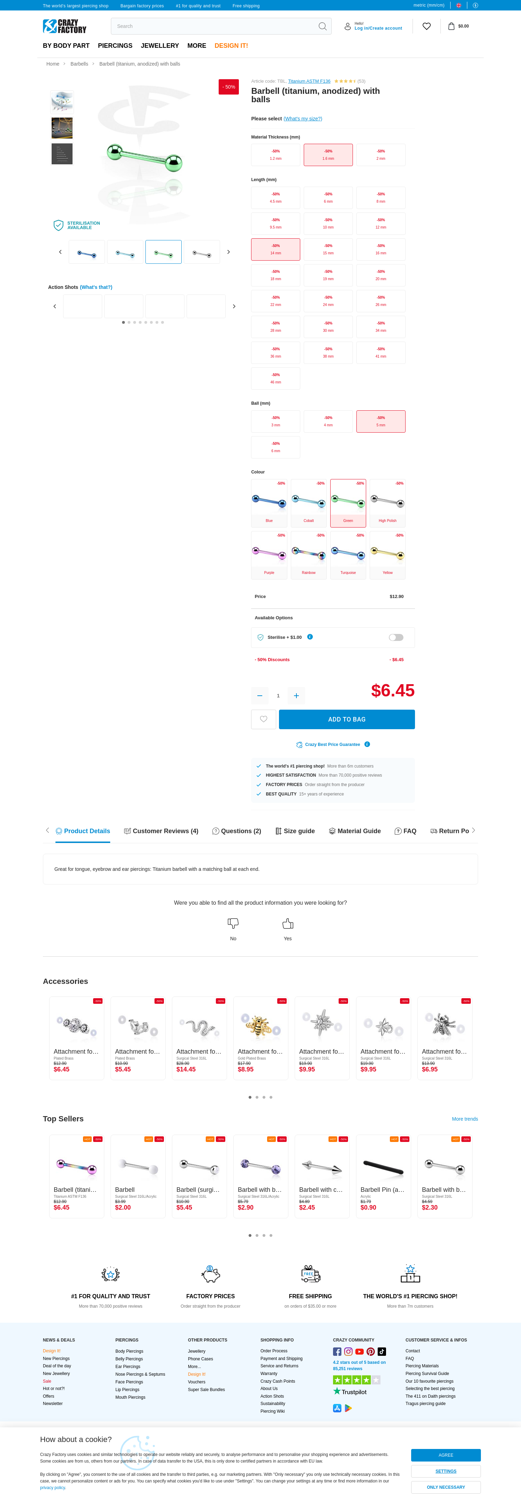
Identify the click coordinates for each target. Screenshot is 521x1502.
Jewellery (160, 45)
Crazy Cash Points (277, 1381)
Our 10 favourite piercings (429, 1381)
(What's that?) (96, 287)
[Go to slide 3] (134, 322)
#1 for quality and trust (198, 5)
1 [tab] (250, 1097)
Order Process (273, 1350)
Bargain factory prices (142, 5)
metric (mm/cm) (429, 5)
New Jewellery (56, 1373)
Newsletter (53, 1403)
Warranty (268, 1373)
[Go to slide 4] (140, 322)
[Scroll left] (473, 829)
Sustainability (272, 1403)
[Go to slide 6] (151, 322)
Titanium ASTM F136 (309, 81)
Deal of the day (57, 1365)
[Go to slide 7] (157, 322)
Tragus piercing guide (426, 1403)
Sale (47, 1381)
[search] (212, 26)
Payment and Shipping (281, 1358)
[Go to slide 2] (129, 322)
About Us (269, 1388)
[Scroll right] (47, 829)
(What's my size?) (303, 118)
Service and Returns (279, 1365)
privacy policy (52, 1487)
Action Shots (272, 1396)
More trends (465, 1119)
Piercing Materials (422, 1365)
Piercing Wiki (272, 1411)
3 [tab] (263, 1097)
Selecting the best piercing (430, 1388)
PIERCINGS (115, 45)
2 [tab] (257, 1097)
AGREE (446, 1455)
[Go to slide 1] (123, 322)
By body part (66, 45)
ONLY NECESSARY (446, 1487)
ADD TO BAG (347, 719)
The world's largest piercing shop (75, 5)
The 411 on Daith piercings (430, 1396)
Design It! (231, 45)
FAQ (410, 1358)
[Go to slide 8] (162, 322)
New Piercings (56, 1358)
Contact (413, 1350)
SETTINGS (446, 1471)
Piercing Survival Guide (427, 1373)
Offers (48, 1396)
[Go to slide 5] (145, 322)
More (196, 45)
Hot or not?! (54, 1388)
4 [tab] (270, 1097)
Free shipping (246, 5)
